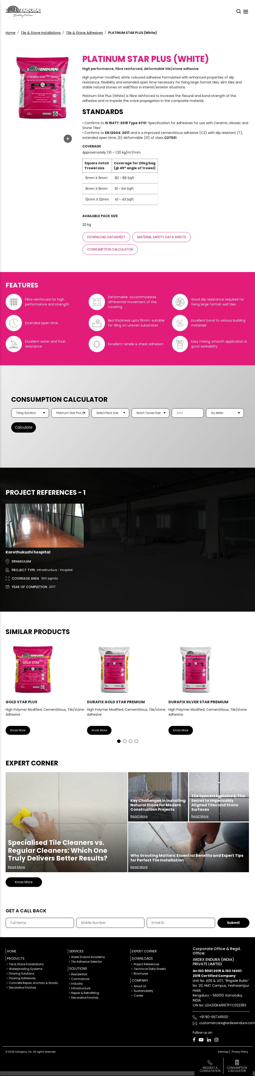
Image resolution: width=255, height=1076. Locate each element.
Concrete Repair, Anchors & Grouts (33, 983)
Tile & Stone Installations (41, 32)
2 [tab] (124, 741)
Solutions (78, 968)
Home (10, 32)
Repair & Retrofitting (85, 993)
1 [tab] (119, 741)
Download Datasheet (106, 237)
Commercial (80, 979)
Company (140, 980)
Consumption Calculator (110, 249)
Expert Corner (144, 951)
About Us (140, 986)
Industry (77, 983)
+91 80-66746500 (213, 1017)
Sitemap (223, 1052)
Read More (16, 866)
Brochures (141, 973)
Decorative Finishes (22, 987)
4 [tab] (136, 741)
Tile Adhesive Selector (86, 961)
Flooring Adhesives (22, 978)
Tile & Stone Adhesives (84, 32)
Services (76, 951)
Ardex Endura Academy (88, 957)
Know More (17, 730)
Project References (146, 964)
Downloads (142, 958)
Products (15, 958)
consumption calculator (237, 1069)
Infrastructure (80, 988)
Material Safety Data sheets (161, 237)
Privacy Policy (240, 1052)
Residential (79, 974)
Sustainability (143, 991)
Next (242, 692)
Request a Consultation (210, 1069)
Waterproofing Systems (25, 969)
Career (138, 995)
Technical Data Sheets (150, 969)
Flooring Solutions (21, 973)
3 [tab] (130, 741)
